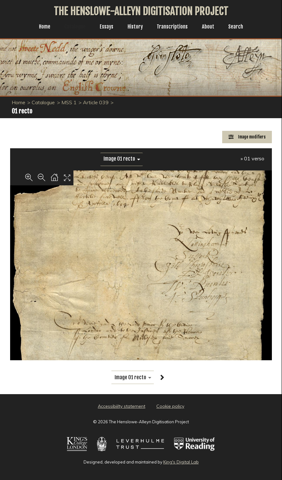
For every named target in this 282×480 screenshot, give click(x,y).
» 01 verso (252, 158)
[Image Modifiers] (247, 137)
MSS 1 (69, 102)
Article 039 (96, 102)
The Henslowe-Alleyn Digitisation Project (141, 11)
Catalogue (71, 27)
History (135, 27)
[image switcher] (121, 159)
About (212, 27)
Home (39, 27)
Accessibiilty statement (121, 406)
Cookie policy (170, 406)
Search (241, 27)
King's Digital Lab (181, 462)
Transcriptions (174, 27)
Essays (104, 27)
